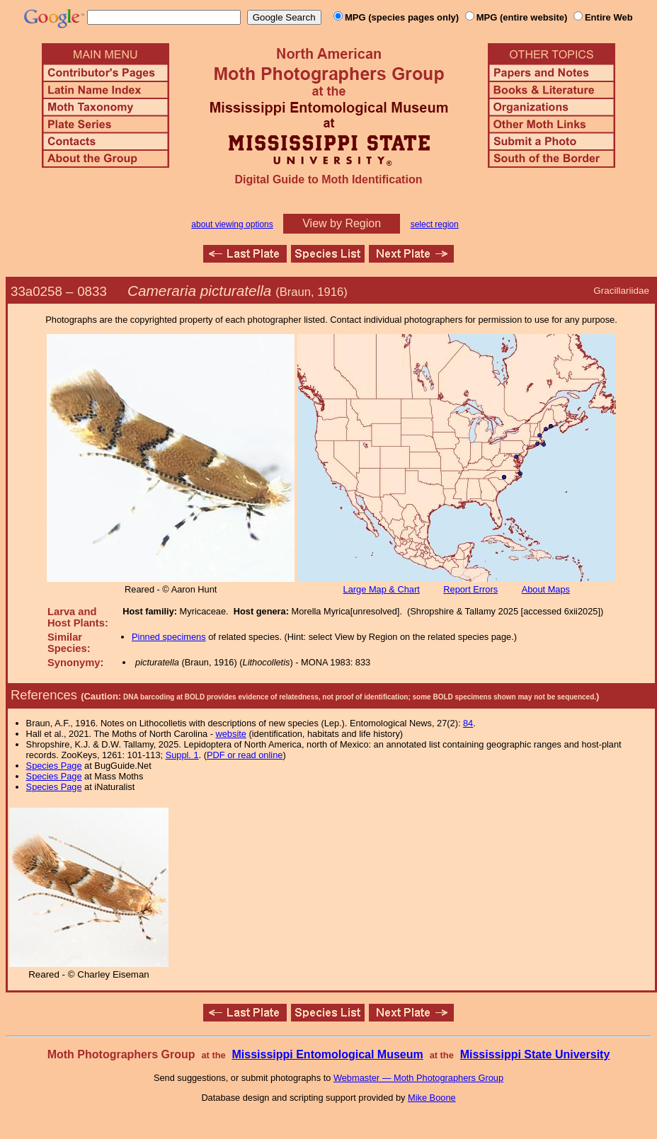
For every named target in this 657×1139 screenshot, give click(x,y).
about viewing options (232, 224)
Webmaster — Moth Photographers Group (418, 1077)
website (231, 733)
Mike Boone (432, 1097)
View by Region (341, 223)
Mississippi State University (535, 1054)
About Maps (546, 589)
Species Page (54, 765)
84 (468, 723)
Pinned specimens (169, 636)
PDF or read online (244, 755)
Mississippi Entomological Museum (327, 1054)
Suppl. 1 (182, 755)
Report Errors (470, 589)
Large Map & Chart (381, 589)
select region (435, 224)
